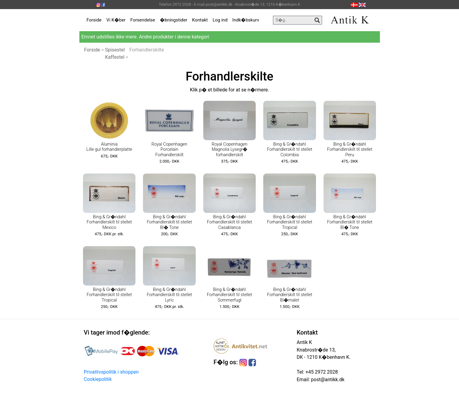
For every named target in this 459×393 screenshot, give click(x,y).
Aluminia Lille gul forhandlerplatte (109, 147)
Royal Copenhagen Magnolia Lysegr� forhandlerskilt (229, 149)
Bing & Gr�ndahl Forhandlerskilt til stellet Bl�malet (289, 295)
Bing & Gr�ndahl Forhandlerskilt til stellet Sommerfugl (229, 295)
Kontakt (200, 20)
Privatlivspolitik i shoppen (111, 372)
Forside (94, 20)
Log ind (220, 20)
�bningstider (173, 20)
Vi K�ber (115, 20)
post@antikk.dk (327, 379)
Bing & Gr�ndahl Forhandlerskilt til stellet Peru (349, 149)
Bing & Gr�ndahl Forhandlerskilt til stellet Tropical (289, 222)
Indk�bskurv (245, 20)
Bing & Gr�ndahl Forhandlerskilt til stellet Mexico (109, 222)
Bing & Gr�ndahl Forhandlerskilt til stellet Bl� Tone (169, 222)
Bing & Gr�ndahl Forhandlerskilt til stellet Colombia (289, 149)
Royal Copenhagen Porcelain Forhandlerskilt (169, 149)
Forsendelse (142, 20)
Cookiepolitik (98, 379)
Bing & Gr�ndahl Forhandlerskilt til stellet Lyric (169, 295)
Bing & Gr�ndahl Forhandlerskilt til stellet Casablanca (229, 222)
